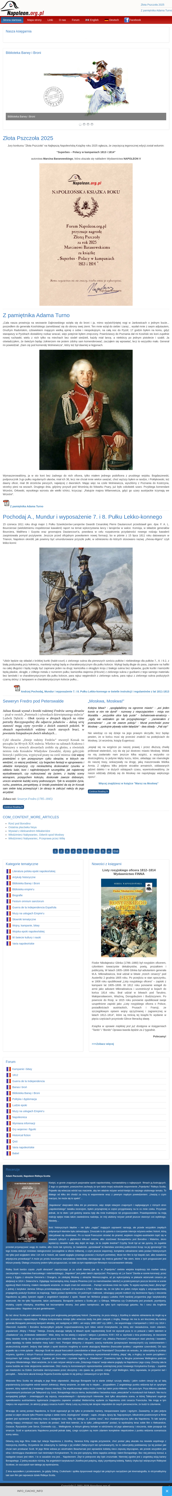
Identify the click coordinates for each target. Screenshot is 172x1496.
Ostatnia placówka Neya (22, 827)
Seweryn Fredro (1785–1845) (34, 798)
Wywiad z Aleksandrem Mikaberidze (29, 830)
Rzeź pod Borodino (19, 823)
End (116, 851)
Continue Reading (12, 807)
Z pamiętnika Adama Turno (156, 10)
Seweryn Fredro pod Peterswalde (33, 701)
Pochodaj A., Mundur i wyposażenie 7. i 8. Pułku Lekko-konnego (82, 517)
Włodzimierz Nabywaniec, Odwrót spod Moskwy (36, 834)
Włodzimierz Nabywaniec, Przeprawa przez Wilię (36, 838)
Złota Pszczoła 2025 (152, 4)
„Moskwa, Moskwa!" (106, 701)
